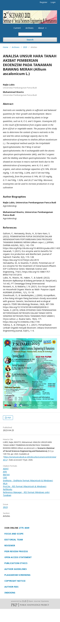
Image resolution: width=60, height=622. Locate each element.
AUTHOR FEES (11, 586)
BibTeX (6, 474)
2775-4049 (24, 527)
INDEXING (9, 592)
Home (5, 47)
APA (5, 471)
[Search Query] (30, 34)
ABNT (6, 468)
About (41, 28)
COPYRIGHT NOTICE (15, 580)
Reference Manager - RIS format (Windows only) (26, 492)
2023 (25, 47)
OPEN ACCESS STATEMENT (18, 557)
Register (43, 2)
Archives (29, 28)
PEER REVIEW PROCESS (16, 551)
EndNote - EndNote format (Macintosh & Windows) (28, 480)
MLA (5, 483)
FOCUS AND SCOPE (13, 533)
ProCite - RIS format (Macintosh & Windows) (24, 486)
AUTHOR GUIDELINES (15, 569)
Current (17, 28)
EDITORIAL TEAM (13, 539)
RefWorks (7, 489)
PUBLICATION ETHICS (15, 563)
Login (53, 2)
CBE (5, 477)
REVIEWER (9, 545)
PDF (9, 417)
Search (30, 39)
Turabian (7, 495)
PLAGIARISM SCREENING (17, 575)
